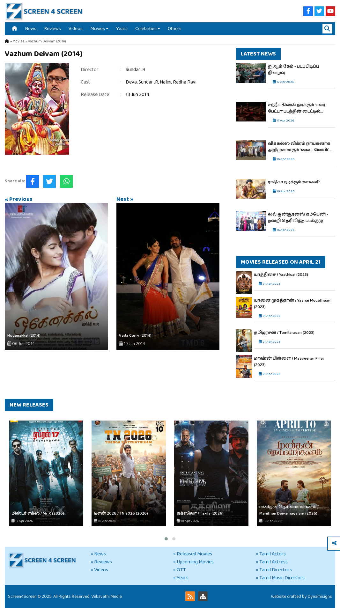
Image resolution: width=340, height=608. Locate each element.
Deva (131, 82)
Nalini (165, 82)
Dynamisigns (320, 596)
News (30, 28)
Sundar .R (135, 70)
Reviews (52, 28)
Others (174, 28)
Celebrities (146, 28)
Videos (76, 28)
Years (122, 28)
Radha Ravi (184, 82)
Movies (97, 28)
